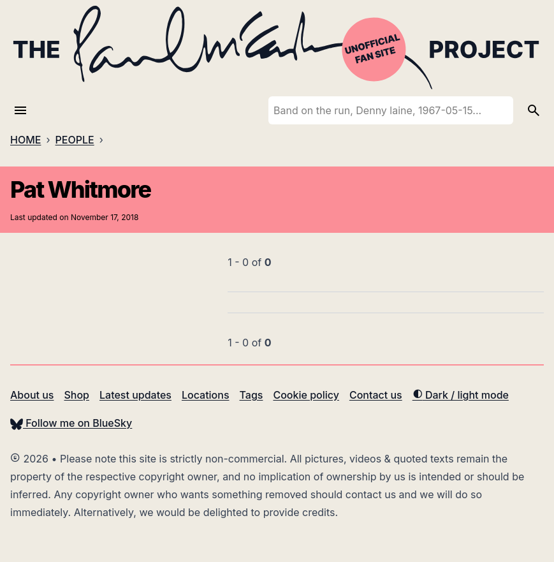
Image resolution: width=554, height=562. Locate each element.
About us (32, 394)
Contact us (375, 394)
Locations (206, 394)
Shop (76, 394)
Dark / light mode (460, 394)
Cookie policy (306, 394)
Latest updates (135, 394)
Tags (251, 394)
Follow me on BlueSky (71, 423)
